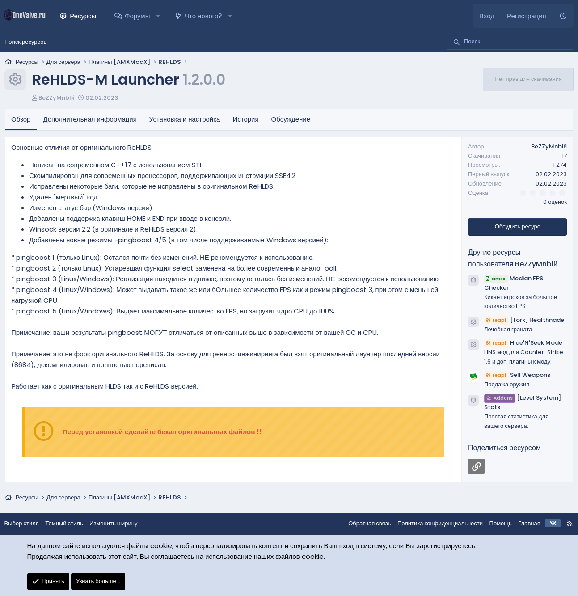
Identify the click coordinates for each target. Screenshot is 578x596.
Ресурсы (83, 16)
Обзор (20, 119)
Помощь (496, 523)
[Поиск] (510, 42)
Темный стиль (69, 523)
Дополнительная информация (90, 119)
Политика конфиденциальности (435, 523)
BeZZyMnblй (56, 97)
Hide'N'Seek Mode (523, 342)
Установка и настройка (184, 119)
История (245, 119)
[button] (158, 16)
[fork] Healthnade (524, 320)
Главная (525, 523)
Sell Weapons (517, 375)
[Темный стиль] (563, 16)
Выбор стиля (26, 523)
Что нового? (203, 16)
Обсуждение (290, 119)
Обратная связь (365, 523)
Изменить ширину (118, 523)
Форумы (137, 16)
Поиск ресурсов (25, 42)
